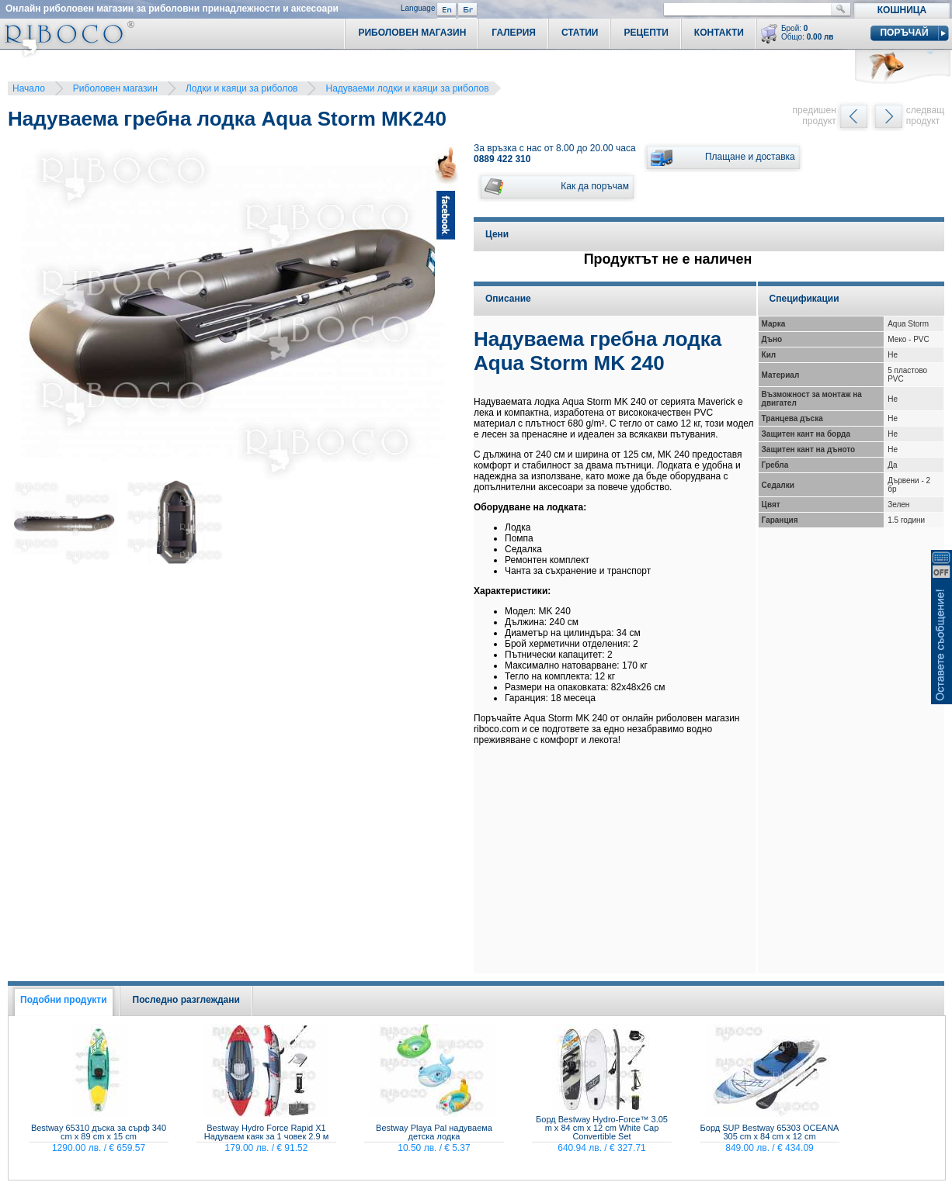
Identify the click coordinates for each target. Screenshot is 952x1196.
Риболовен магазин (115, 88)
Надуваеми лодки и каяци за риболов (406, 88)
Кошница (901, 10)
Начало (28, 88)
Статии (580, 32)
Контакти (719, 32)
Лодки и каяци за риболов (242, 88)
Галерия (514, 32)
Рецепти (646, 32)
